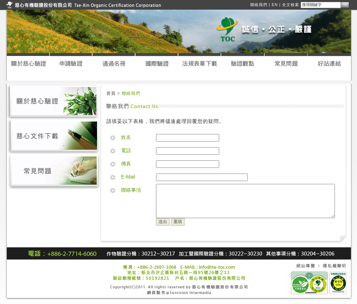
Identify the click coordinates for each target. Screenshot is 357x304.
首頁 (111, 90)
